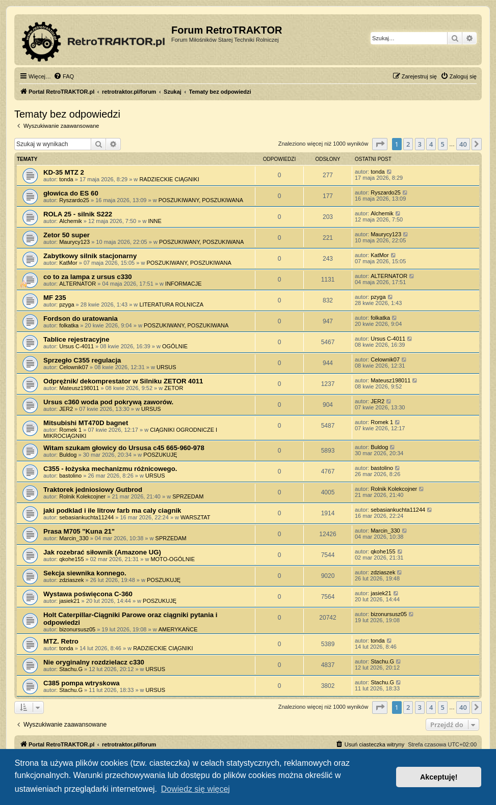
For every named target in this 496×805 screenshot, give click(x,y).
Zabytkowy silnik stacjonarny (90, 256)
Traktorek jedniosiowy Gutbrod (92, 489)
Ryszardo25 (74, 200)
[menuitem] (64, 76)
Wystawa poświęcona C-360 (88, 594)
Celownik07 (73, 367)
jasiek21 (69, 601)
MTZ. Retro (61, 641)
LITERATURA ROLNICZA (171, 304)
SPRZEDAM (187, 496)
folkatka (69, 325)
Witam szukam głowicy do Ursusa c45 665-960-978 (123, 448)
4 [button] (431, 144)
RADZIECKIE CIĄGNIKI (169, 179)
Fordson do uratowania (80, 318)
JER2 (66, 409)
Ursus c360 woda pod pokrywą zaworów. (108, 402)
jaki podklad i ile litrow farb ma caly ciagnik (112, 510)
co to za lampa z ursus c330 (87, 277)
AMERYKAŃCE (178, 629)
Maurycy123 (74, 242)
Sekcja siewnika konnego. (84, 573)
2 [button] (408, 144)
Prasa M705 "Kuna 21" (79, 531)
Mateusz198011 (79, 388)
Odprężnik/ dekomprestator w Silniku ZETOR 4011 (123, 381)
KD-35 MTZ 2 (63, 172)
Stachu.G (71, 669)
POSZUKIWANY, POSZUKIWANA (201, 200)
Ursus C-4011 (76, 346)
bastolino (70, 476)
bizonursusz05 (77, 629)
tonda (66, 179)
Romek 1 (70, 430)
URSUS (166, 367)
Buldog (67, 455)
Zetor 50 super (66, 235)
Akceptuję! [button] (439, 777)
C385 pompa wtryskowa (81, 683)
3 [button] (420, 144)
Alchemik (70, 221)
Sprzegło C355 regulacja (82, 360)
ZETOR (173, 388)
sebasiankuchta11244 (86, 517)
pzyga (66, 304)
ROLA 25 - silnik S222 (77, 214)
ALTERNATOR (77, 284)
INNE (154, 221)
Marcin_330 (73, 538)
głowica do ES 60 (70, 193)
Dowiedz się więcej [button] (195, 789)
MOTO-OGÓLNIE (172, 559)
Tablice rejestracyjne (76, 339)
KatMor (68, 263)
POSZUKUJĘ (160, 455)
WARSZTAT (195, 517)
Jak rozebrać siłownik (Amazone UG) (102, 552)
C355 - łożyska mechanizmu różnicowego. (110, 469)
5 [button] (443, 144)
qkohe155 (71, 559)
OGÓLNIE (175, 346)
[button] (379, 144)
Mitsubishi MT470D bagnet (85, 423)
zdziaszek (71, 580)
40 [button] (463, 144)
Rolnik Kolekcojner (82, 496)
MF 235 (54, 297)
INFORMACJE (183, 284)
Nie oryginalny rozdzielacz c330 (93, 662)
